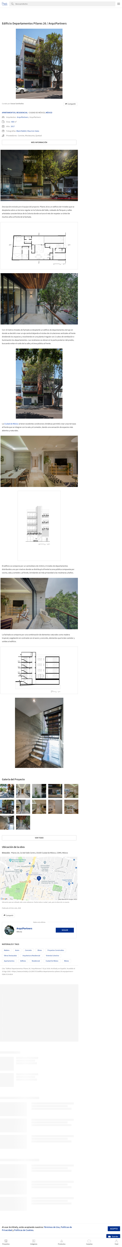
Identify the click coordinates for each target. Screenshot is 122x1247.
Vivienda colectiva (52, 955)
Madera (6, 950)
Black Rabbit (21, 131)
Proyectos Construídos (56, 950)
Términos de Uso (52, 1227)
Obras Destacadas (10, 955)
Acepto (114, 1228)
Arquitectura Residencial (31, 955)
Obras (39, 950)
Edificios (23, 961)
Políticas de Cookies (23, 1230)
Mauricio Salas (33, 131)
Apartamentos (9, 112)
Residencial (22, 112)
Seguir (65, 930)
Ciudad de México (11, 423)
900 (12, 122)
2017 (13, 126)
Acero (17, 950)
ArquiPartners (22, 117)
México (49, 112)
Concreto (28, 950)
